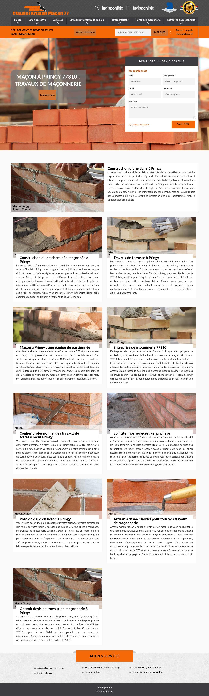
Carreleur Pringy (92, 672)
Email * (132, 88)
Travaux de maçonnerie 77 (148, 21)
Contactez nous (47, 95)
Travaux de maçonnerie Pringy (147, 667)
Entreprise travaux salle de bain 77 (87, 21)
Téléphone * (168, 88)
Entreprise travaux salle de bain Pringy (102, 667)
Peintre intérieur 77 (119, 21)
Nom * (132, 75)
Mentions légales (104, 691)
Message (133, 101)
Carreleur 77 (58, 21)
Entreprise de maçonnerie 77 (181, 21)
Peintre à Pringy (44, 673)
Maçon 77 (18, 21)
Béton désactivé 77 (37, 21)
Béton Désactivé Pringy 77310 (51, 668)
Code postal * (169, 75)
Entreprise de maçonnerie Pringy (148, 672)
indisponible (112, 8)
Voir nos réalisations (85, 32)
